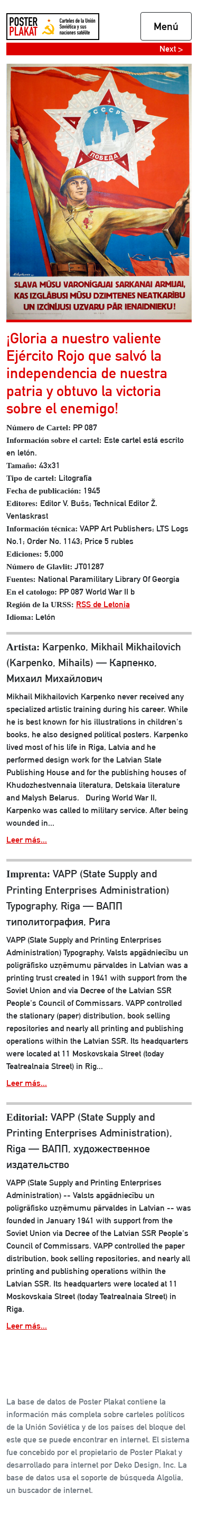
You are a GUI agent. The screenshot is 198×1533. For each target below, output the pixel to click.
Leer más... (26, 840)
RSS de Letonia (103, 604)
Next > (171, 49)
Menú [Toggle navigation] (166, 26)
